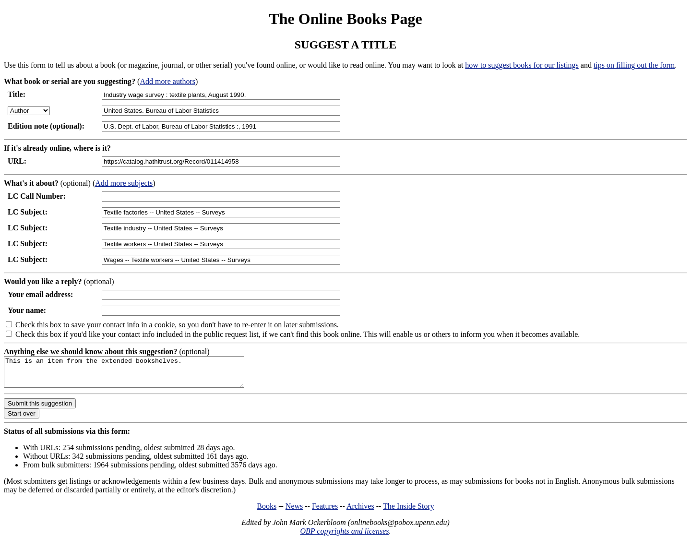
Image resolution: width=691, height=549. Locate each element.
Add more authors (167, 81)
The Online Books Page (345, 18)
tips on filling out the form (634, 65)
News (294, 512)
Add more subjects (124, 183)
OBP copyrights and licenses (344, 537)
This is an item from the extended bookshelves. (138, 375)
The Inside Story (408, 512)
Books (266, 512)
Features (325, 512)
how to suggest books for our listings (521, 65)
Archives (360, 512)
